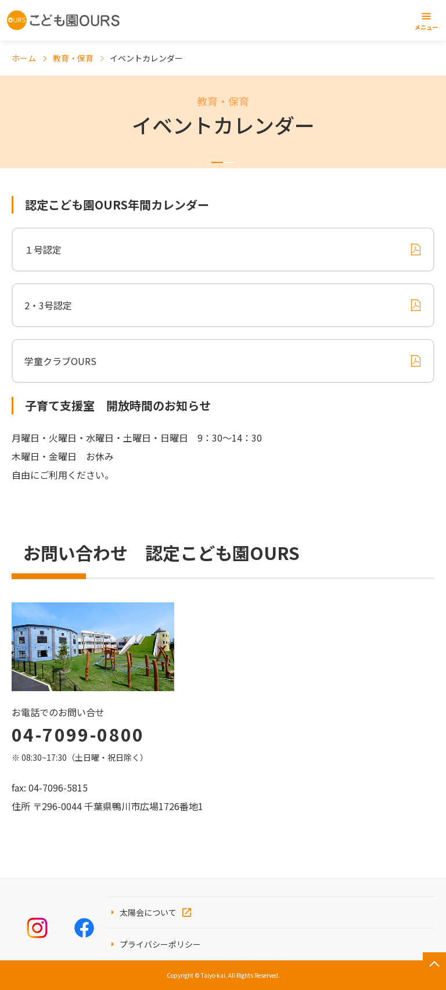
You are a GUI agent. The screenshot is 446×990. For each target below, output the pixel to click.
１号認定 (43, 249)
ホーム (24, 58)
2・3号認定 (48, 305)
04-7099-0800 (78, 734)
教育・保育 (73, 58)
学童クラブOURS (60, 361)
